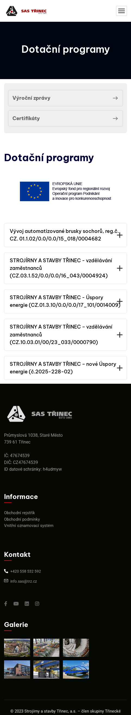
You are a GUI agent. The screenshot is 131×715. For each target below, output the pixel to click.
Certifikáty (66, 118)
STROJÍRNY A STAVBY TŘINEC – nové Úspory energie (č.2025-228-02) (65, 368)
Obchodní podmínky (22, 519)
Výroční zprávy (66, 98)
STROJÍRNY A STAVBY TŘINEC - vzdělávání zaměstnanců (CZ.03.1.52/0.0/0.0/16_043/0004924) (65, 268)
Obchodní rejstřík (19, 512)
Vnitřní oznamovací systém (28, 525)
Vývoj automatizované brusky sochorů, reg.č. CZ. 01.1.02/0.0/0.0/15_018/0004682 (65, 235)
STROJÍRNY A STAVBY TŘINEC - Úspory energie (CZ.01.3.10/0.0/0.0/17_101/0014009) (65, 301)
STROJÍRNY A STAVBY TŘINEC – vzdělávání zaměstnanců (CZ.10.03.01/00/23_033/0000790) (65, 334)
